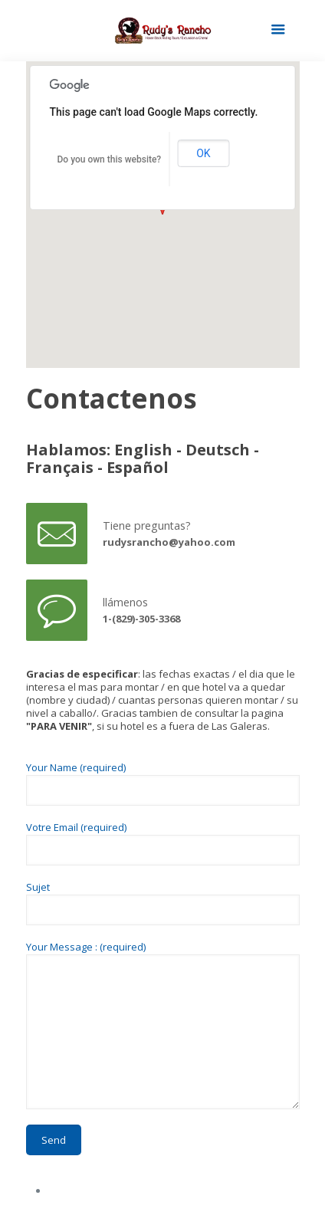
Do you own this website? (109, 159)
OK (203, 153)
